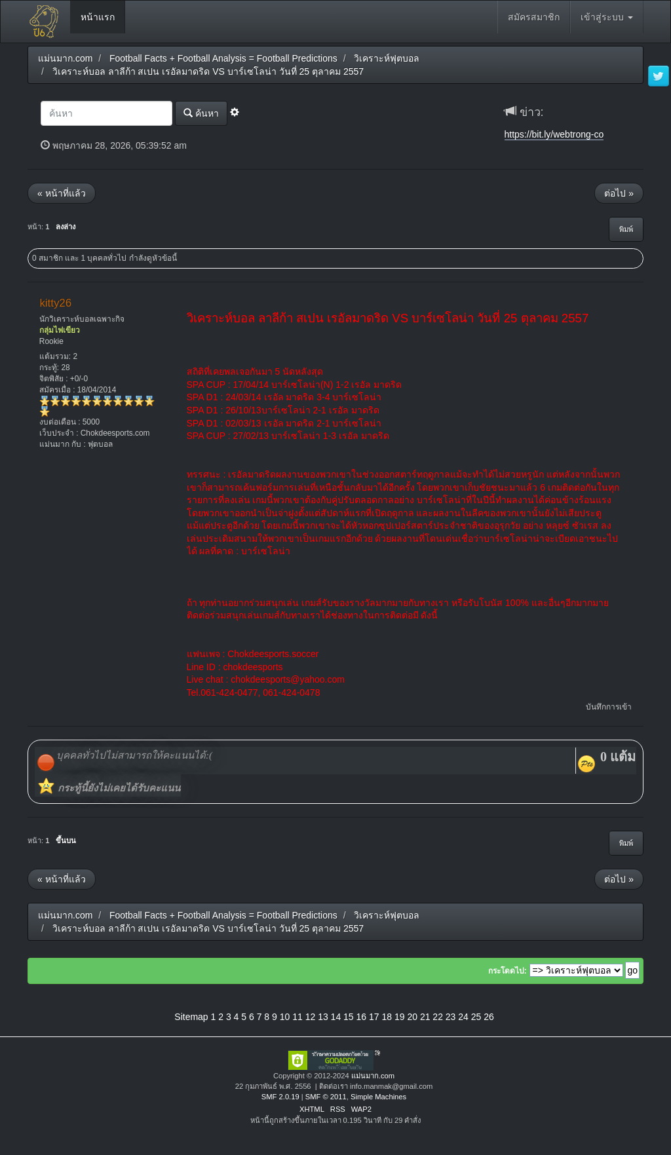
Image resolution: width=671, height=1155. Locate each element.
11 (297, 1017)
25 (476, 1017)
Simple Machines (378, 1097)
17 (374, 1017)
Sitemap (191, 1017)
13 (323, 1017)
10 (285, 1017)
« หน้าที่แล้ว (61, 193)
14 (336, 1017)
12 (310, 1017)
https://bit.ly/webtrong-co (554, 134)
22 (437, 1017)
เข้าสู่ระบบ (607, 17)
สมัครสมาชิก (534, 17)
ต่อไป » (619, 193)
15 (348, 1017)
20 (412, 1017)
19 (399, 1017)
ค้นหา (201, 113)
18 (386, 1017)
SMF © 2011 (326, 1097)
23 (451, 1017)
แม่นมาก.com (372, 1076)
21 (425, 1017)
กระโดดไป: (507, 970)
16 (361, 1017)
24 (463, 1017)
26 (489, 1017)
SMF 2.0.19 (280, 1097)
